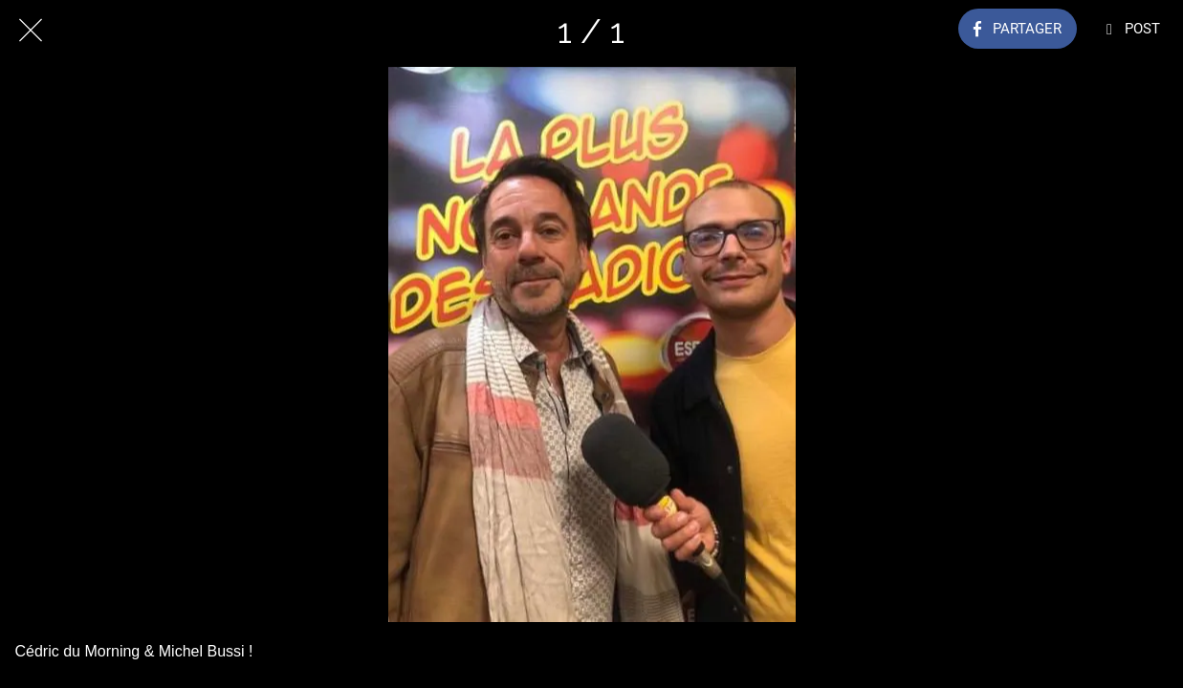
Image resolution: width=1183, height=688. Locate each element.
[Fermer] (30, 30)
